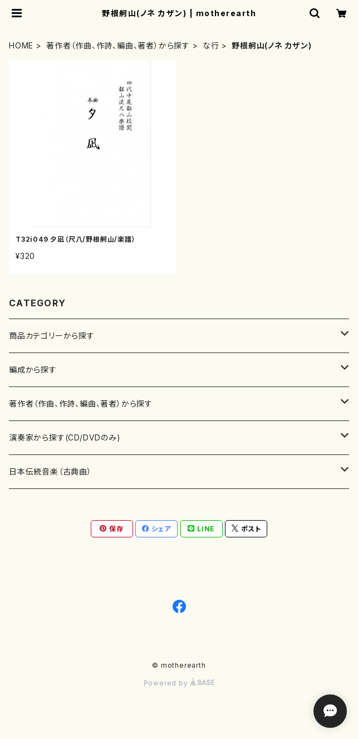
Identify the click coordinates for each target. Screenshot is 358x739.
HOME (21, 45)
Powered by (179, 683)
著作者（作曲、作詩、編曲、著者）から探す (118, 45)
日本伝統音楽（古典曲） (50, 471)
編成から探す (33, 369)
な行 (211, 45)
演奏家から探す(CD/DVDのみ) (65, 437)
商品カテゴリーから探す (52, 335)
